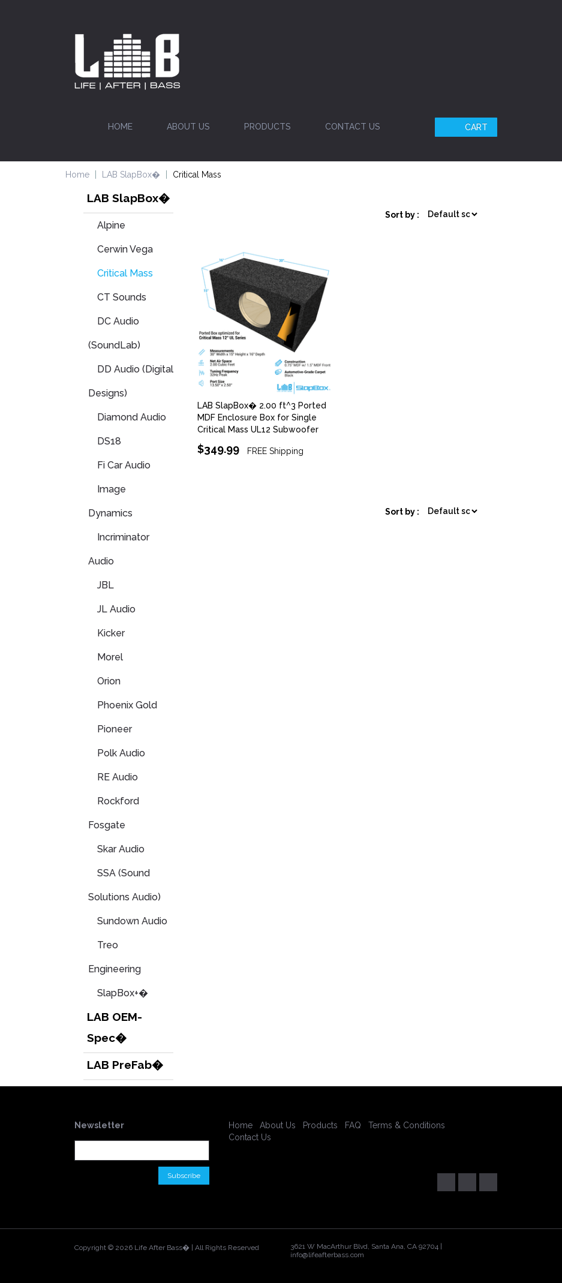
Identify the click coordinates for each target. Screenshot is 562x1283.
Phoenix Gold (127, 705)
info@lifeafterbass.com (327, 1255)
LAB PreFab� (125, 1064)
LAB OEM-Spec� (114, 1027)
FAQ (353, 1125)
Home (120, 126)
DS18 (109, 441)
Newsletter (99, 1125)
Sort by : (402, 215)
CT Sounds (121, 297)
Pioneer (114, 729)
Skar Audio (121, 849)
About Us (188, 126)
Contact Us (352, 126)
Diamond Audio (131, 417)
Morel (110, 657)
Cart (467, 127)
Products (267, 126)
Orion (109, 681)
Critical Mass (125, 273)
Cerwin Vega (125, 249)
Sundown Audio (132, 921)
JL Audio (116, 609)
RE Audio (117, 777)
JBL (105, 585)
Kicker (111, 633)
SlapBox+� (122, 993)
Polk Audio (121, 753)
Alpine (111, 225)
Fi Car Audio (124, 465)
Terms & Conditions (406, 1125)
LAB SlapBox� (131, 174)
